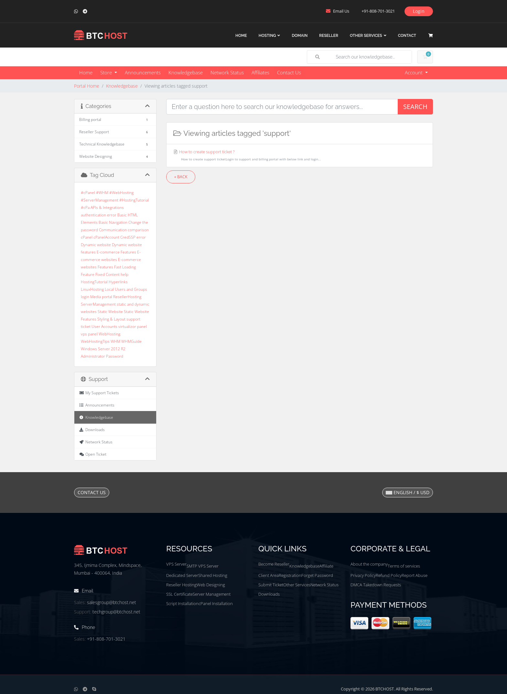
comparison (138, 230)
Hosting (267, 35)
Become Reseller (273, 564)
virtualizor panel (132, 326)
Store (106, 72)
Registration (290, 575)
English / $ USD (407, 492)
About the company (369, 564)
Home (241, 35)
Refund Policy (389, 575)
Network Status (227, 72)
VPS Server (176, 564)
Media (95, 296)
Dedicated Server (182, 575)
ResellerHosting (127, 296)
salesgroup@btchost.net (111, 602)
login (85, 296)
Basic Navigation (113, 222)
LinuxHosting (92, 289)
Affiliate (326, 566)
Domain (299, 35)
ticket (86, 326)
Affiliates (260, 72)
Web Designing (211, 585)
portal (107, 296)
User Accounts (104, 326)
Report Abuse (414, 575)
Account (414, 72)
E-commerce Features (116, 252)
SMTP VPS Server (203, 566)
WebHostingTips (95, 341)
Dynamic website (96, 244)
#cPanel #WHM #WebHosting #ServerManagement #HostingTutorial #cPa (115, 200)
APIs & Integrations (107, 207)
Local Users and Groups (126, 289)
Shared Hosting (212, 575)
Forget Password (317, 575)
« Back (180, 176)
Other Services (366, 35)
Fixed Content (107, 274)
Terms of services (404, 566)
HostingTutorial (94, 282)
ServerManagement (98, 304)
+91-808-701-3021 (106, 639)
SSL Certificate (179, 594)
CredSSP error (133, 237)
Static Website (110, 311)
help (124, 274)
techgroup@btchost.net (116, 612)
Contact (407, 35)
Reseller (328, 35)
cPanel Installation (216, 603)
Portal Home (86, 86)
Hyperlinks (118, 282)
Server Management (212, 594)
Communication (113, 230)
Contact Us (289, 72)
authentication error (98, 215)
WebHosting (109, 334)
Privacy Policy (363, 575)
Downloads (269, 594)
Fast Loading (125, 267)
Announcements (143, 72)
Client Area (268, 575)
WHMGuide (131, 341)
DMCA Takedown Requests (376, 585)
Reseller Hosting (181, 585)
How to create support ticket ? (299, 156)
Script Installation (182, 603)
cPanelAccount (106, 237)
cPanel (86, 237)
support (133, 319)
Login (419, 11)
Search (415, 106)
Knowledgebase (185, 72)
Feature (87, 274)
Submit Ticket (270, 585)
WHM (115, 341)
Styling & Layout (111, 319)
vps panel (89, 334)
